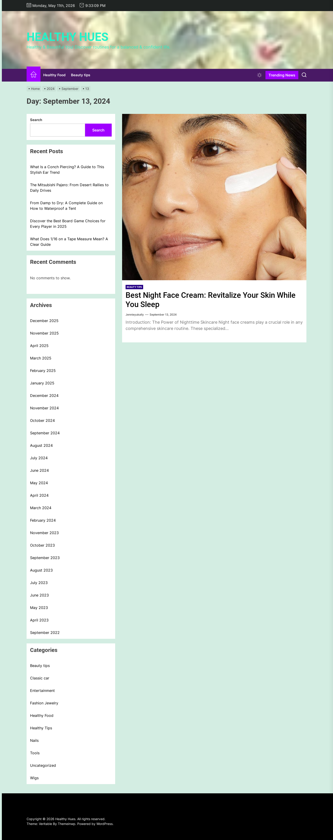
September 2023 (45, 557)
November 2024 (44, 408)
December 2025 (44, 320)
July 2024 (39, 458)
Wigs (34, 778)
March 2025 (40, 358)
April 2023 (39, 620)
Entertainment (42, 690)
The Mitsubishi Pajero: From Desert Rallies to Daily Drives (69, 188)
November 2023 (44, 532)
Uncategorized (43, 765)
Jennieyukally (135, 314)
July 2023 (39, 582)
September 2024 (45, 433)
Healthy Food (54, 75)
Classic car (39, 678)
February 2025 (43, 370)
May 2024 (39, 483)
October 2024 (42, 420)
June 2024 (39, 470)
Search (36, 120)
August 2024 (41, 445)
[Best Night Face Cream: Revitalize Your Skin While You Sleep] (214, 197)
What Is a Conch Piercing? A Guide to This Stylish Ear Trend (67, 169)
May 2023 (39, 607)
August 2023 (41, 570)
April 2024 (39, 495)
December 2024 (44, 395)
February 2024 (43, 520)
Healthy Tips (41, 728)
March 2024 (40, 507)
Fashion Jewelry (44, 703)
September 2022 (45, 632)
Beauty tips (80, 75)
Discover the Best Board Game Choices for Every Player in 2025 (67, 224)
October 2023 (42, 545)
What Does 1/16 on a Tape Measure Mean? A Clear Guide (69, 242)
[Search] (304, 75)
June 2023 (39, 595)
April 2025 (39, 345)
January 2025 (42, 383)
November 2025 (44, 333)
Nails (34, 740)
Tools (35, 753)
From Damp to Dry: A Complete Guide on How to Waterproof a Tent (66, 206)
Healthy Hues (67, 37)
